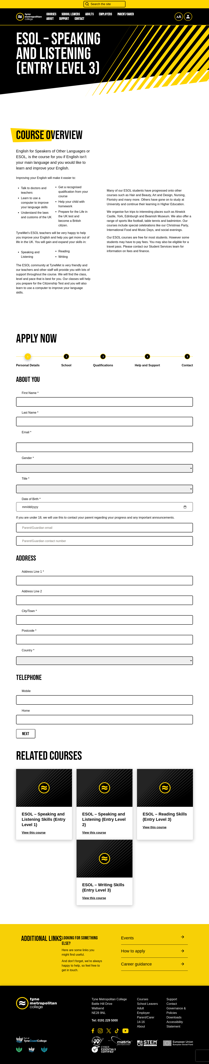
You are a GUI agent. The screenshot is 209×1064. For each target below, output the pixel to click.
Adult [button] (140, 1008)
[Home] (104, 719)
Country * (28, 650)
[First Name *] (104, 402)
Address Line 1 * (33, 571)
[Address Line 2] (104, 600)
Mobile (26, 691)
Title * (25, 478)
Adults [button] (89, 14)
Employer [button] (143, 1012)
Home (26, 710)
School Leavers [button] (70, 14)
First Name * (30, 393)
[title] (104, 484)
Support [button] (64, 19)
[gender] (104, 463)
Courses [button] (142, 999)
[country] (104, 655)
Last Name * (30, 412)
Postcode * (29, 630)
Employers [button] (105, 14)
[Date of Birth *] (104, 507)
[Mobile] (104, 700)
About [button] (50, 19)
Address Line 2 (32, 591)
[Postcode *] (104, 639)
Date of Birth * (31, 499)
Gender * (28, 458)
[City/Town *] (104, 620)
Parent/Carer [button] (125, 14)
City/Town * (29, 611)
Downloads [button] (173, 1017)
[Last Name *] (104, 421)
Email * (26, 432)
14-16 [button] (141, 1022)
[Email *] (104, 447)
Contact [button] (79, 19)
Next (25, 733)
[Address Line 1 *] (104, 580)
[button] (98, 1041)
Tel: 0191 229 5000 (105, 1020)
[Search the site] (104, 4)
